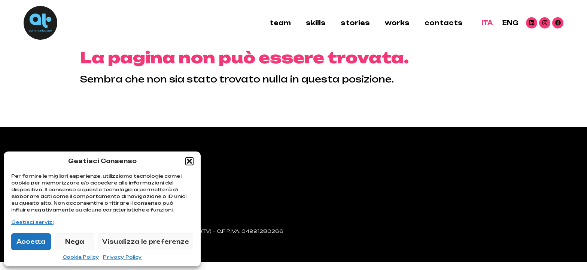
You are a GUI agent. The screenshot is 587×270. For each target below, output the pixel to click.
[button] (189, 161)
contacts (444, 23)
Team (280, 23)
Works (397, 23)
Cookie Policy (81, 257)
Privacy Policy (122, 257)
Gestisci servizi (32, 222)
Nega (74, 241)
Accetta (31, 241)
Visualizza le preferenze (145, 241)
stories (355, 23)
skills (316, 23)
